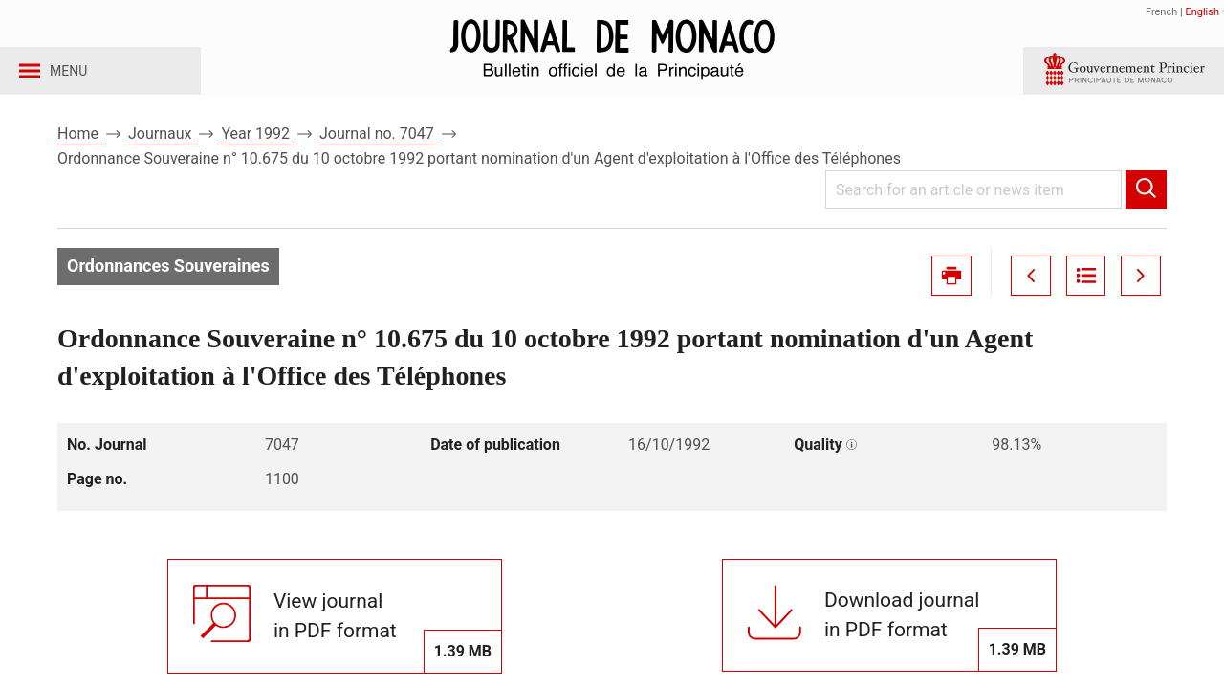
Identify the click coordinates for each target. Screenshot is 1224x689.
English (1202, 12)
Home (79, 152)
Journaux (161, 152)
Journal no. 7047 (378, 152)
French (1161, 12)
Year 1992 (257, 152)
